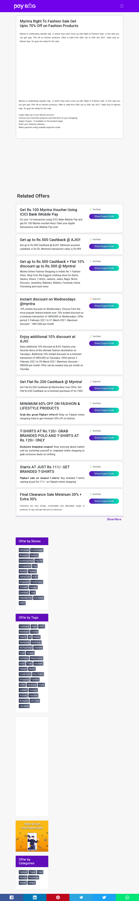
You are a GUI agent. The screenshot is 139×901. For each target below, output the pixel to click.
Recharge (36, 642)
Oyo (35, 566)
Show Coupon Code (104, 216)
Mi (30, 637)
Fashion (35, 679)
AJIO (34, 576)
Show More (114, 519)
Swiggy (33, 587)
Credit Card (25, 674)
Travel (32, 872)
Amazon (24, 555)
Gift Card (34, 700)
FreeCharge (37, 550)
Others (31, 882)
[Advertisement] (70, 70)
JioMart (23, 690)
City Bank (24, 706)
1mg (33, 592)
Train (29, 663)
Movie (32, 669)
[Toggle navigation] (122, 6)
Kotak (41, 685)
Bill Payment (26, 647)
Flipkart (32, 571)
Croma (34, 631)
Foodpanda (25, 566)
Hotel (22, 663)
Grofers (23, 695)
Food (22, 653)
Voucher (33, 695)
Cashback (24, 626)
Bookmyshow (26, 560)
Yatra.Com (25, 576)
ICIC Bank (38, 598)
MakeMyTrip (26, 598)
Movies (23, 877)
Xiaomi (23, 637)
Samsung (24, 642)
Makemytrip (36, 658)
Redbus (34, 555)
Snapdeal (24, 582)
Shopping (24, 679)
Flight (34, 626)
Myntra (23, 571)
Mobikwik (24, 550)
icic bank (38, 663)
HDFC (22, 603)
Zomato (24, 587)
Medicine (31, 685)
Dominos (24, 592)
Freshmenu (36, 582)
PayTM (38, 560)
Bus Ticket (38, 674)
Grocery (33, 690)
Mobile (36, 637)
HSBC (22, 685)
